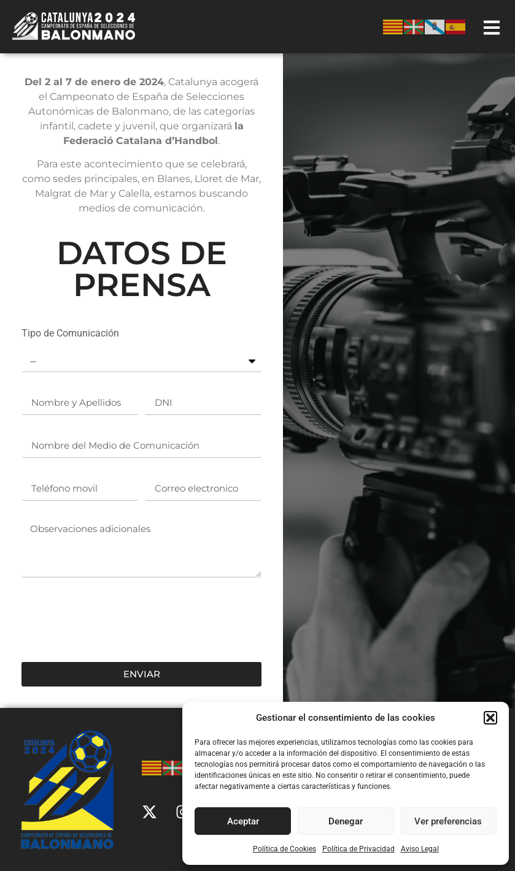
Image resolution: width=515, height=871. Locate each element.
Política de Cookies (284, 849)
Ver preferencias (448, 821)
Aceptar (243, 821)
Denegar (345, 821)
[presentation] (114, 620)
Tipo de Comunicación (70, 334)
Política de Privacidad (358, 849)
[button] (490, 718)
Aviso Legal (420, 849)
